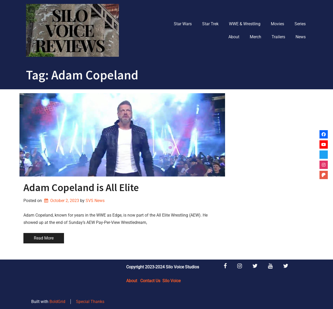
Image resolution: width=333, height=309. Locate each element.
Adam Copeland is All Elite (81, 187)
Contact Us (150, 280)
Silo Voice (171, 280)
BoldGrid (57, 301)
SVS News (95, 200)
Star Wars (183, 23)
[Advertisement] (271, 171)
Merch (255, 36)
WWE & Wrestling (244, 23)
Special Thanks (90, 301)
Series (300, 23)
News (301, 36)
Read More (44, 238)
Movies (277, 23)
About (233, 36)
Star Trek (210, 23)
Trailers (278, 36)
